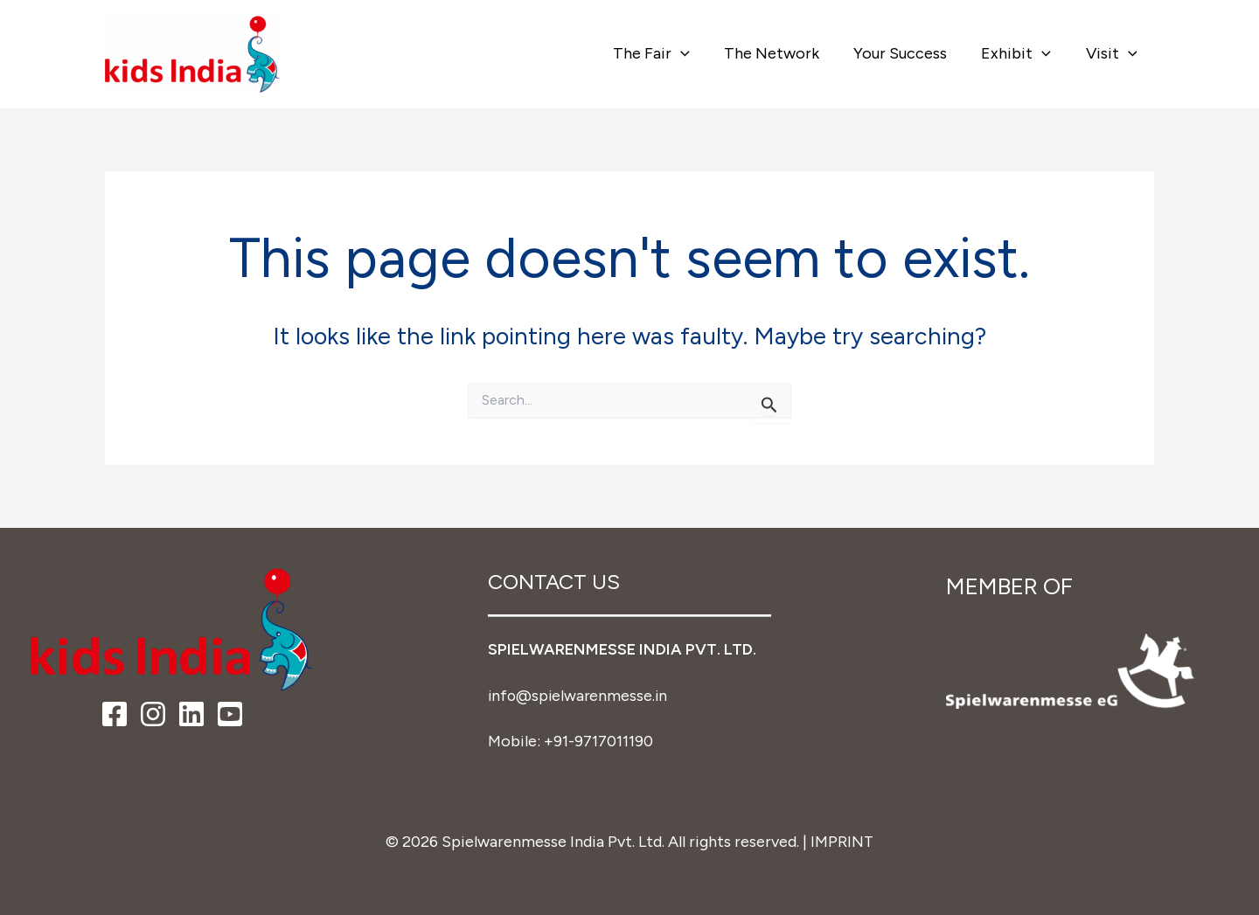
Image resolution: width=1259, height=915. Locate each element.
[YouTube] (230, 715)
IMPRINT (842, 839)
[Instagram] (153, 715)
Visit (1112, 53)
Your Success (907, 53)
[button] (694, 53)
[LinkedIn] (191, 715)
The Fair (664, 53)
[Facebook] (115, 715)
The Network (781, 53)
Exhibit (1020, 53)
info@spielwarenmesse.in (579, 694)
